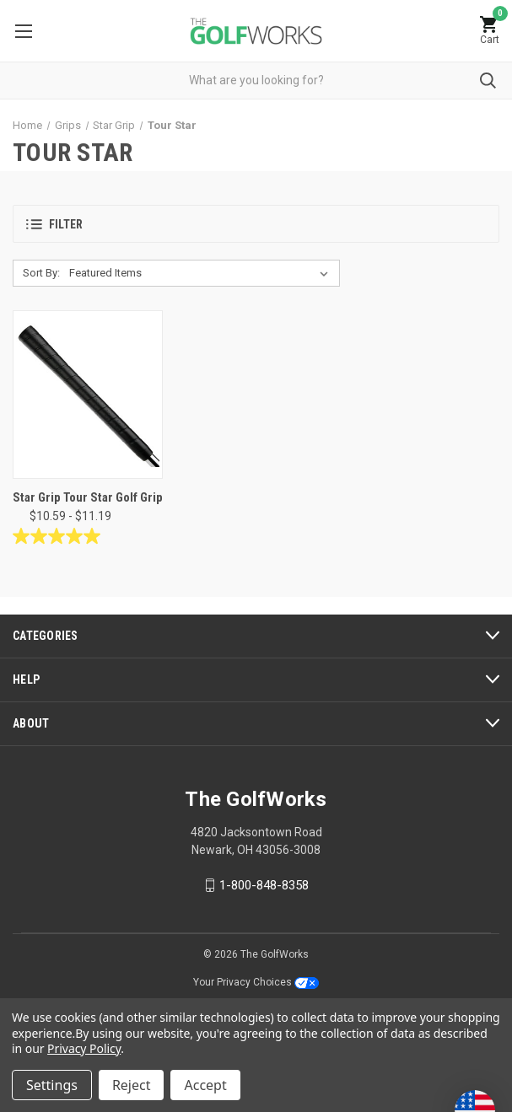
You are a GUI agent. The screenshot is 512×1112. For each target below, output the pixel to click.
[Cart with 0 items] (489, 30)
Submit (488, 81)
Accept (205, 1085)
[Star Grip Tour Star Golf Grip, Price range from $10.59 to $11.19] (87, 394)
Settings (52, 1085)
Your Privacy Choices (256, 982)
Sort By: (41, 272)
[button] (256, 224)
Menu (23, 31)
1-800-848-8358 (264, 885)
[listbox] (202, 273)
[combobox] (256, 80)
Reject (131, 1085)
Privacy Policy (84, 1048)
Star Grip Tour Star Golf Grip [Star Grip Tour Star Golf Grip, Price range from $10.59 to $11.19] (88, 497)
